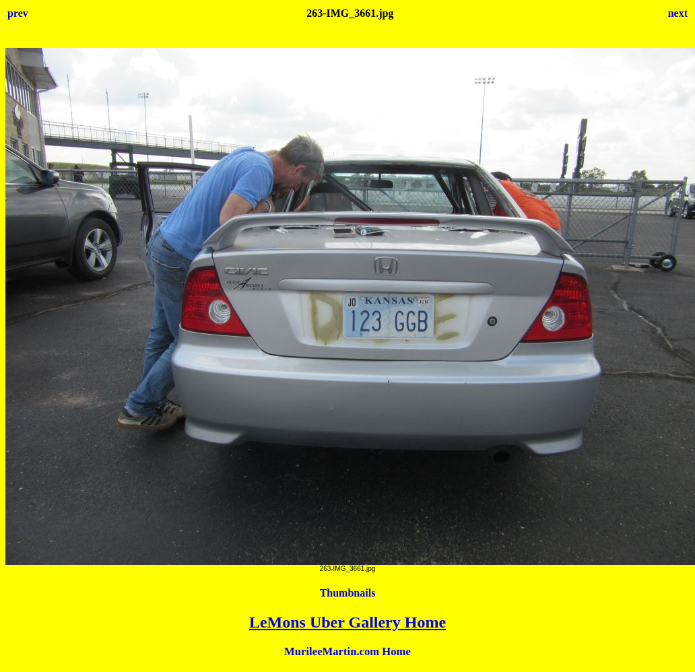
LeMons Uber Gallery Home (347, 622)
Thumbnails (348, 593)
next (678, 13)
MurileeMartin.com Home (347, 651)
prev (17, 13)
